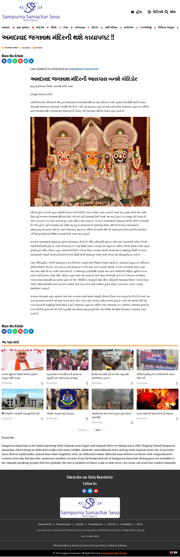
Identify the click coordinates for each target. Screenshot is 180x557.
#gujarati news (11, 48)
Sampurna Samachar (83, 68)
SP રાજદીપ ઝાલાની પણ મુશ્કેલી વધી (20, 413)
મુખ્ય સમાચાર (38, 48)
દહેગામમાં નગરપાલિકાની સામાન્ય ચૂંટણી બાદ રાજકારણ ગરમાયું (64, 375)
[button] (4, 61)
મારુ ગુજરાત (26, 48)
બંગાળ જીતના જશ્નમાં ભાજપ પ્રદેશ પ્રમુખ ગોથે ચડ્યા (19, 375)
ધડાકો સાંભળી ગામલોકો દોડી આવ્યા (155, 413)
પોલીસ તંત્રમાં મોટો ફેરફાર (60, 413)
